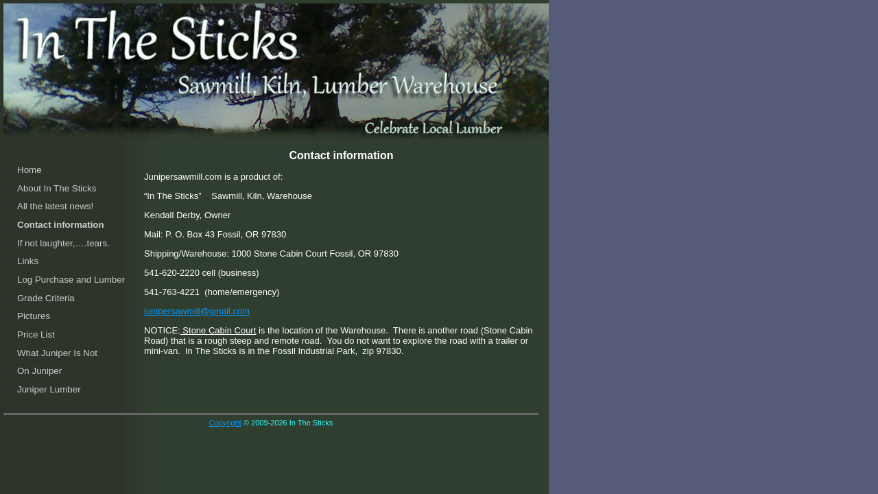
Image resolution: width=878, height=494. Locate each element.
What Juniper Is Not (57, 353)
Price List (36, 334)
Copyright (225, 423)
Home (29, 170)
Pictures (33, 316)
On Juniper (39, 371)
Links (27, 261)
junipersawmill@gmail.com (197, 311)
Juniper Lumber (49, 389)
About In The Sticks (56, 188)
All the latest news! (55, 206)
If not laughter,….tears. (63, 243)
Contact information (60, 225)
